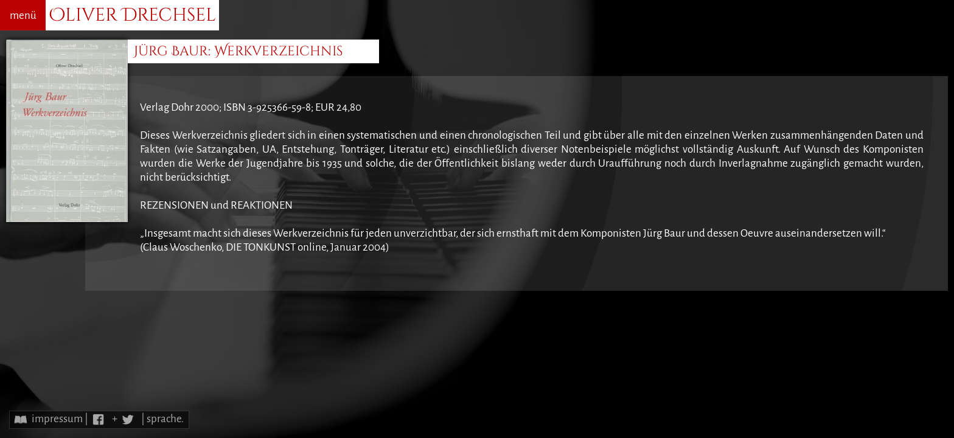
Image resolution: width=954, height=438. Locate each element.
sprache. (165, 419)
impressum (57, 419)
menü (23, 15)
